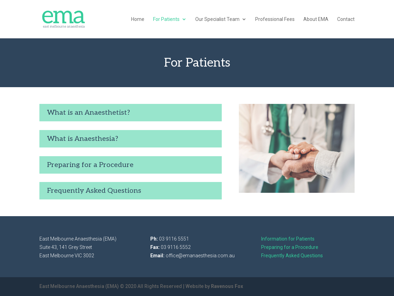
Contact (346, 19)
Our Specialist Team (217, 19)
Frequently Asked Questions (94, 191)
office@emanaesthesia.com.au (200, 255)
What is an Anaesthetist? (88, 112)
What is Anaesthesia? (82, 139)
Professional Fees (275, 19)
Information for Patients (288, 239)
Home (137, 19)
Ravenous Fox (227, 286)
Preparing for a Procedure (90, 165)
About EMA (315, 19)
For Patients (166, 19)
